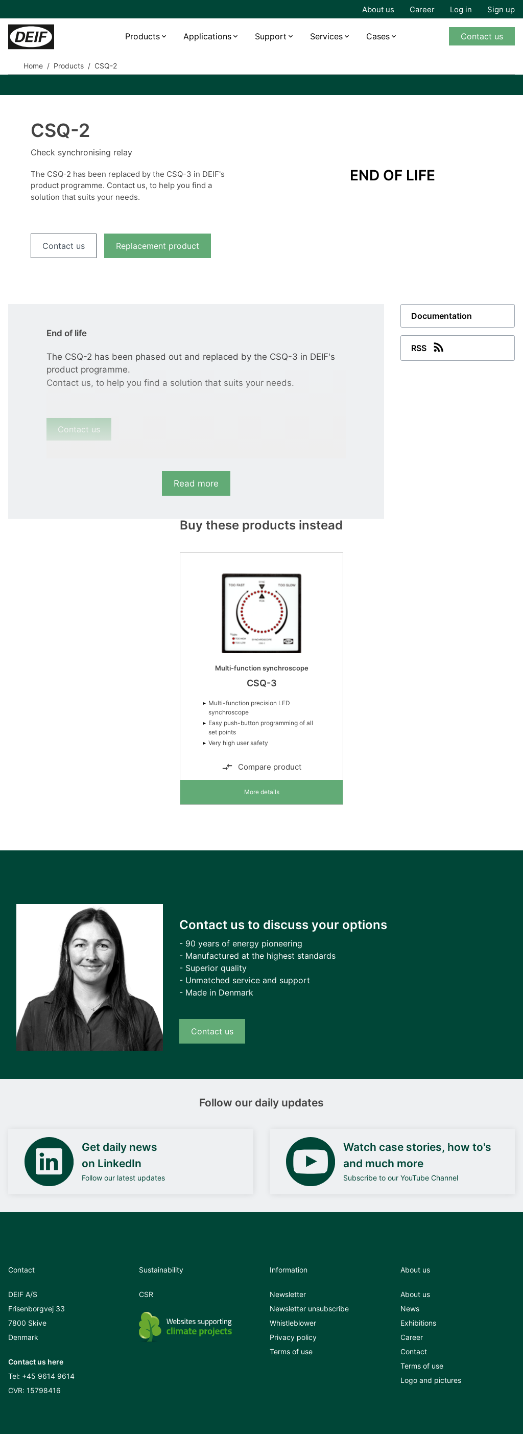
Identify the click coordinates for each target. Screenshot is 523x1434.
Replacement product (157, 246)
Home (33, 65)
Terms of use (291, 1351)
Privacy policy (293, 1337)
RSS (428, 347)
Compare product (261, 767)
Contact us (482, 36)
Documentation (441, 316)
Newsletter (288, 1294)
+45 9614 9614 (48, 1376)
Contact (413, 1351)
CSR (146, 1294)
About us (378, 9)
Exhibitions (418, 1323)
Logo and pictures (430, 1380)
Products (142, 36)
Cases (378, 36)
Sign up (501, 9)
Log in (461, 9)
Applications (207, 36)
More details (261, 792)
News (409, 1308)
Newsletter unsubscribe (309, 1308)
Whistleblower (293, 1323)
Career (422, 9)
